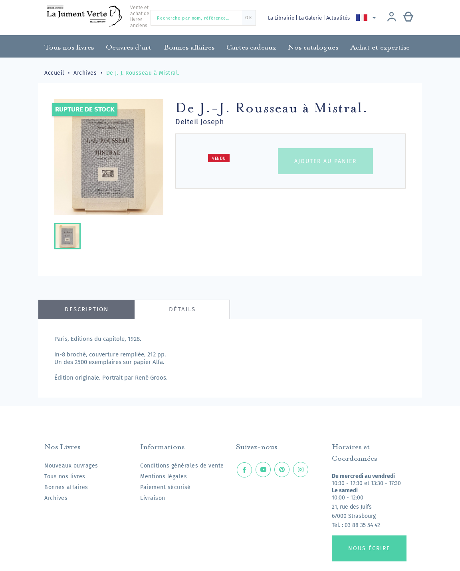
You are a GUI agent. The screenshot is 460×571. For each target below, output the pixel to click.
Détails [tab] (182, 309)
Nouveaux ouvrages (71, 465)
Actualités (339, 18)
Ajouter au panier (325, 161)
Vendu (219, 158)
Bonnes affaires (66, 487)
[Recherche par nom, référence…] (203, 18)
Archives (55, 498)
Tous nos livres (64, 476)
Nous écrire (369, 548)
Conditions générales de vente (182, 465)
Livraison (152, 498)
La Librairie (281, 18)
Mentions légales (163, 476)
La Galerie (311, 18)
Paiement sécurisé (165, 487)
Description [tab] (87, 309)
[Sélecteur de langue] (368, 17)
